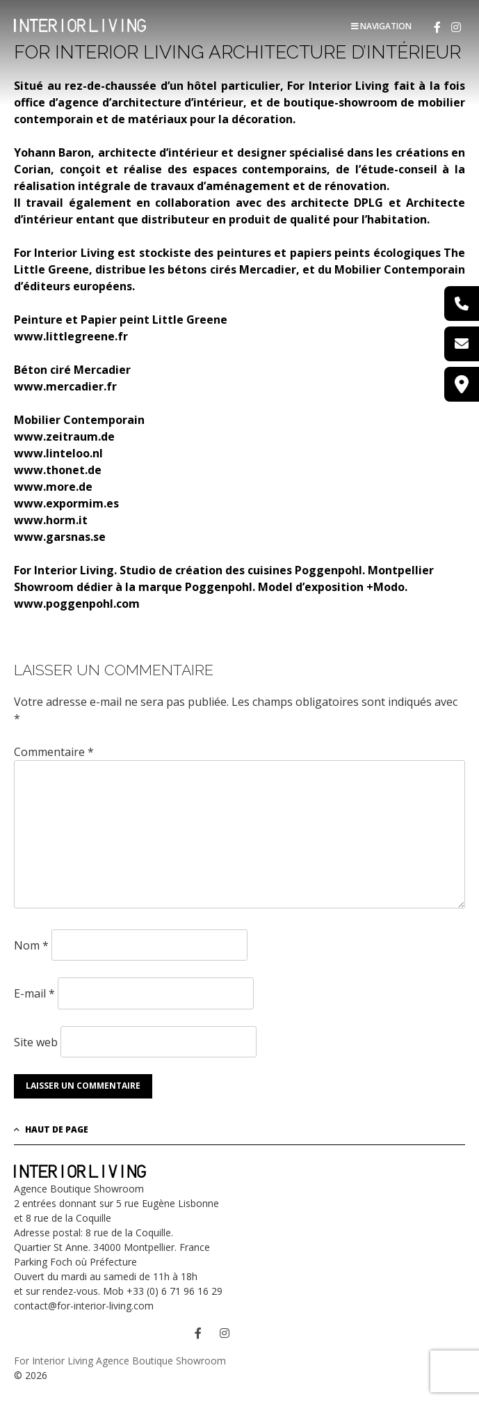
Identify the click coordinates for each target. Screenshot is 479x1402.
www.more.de (53, 486)
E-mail (34, 993)
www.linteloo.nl (58, 453)
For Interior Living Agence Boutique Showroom (120, 1360)
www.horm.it (51, 520)
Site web (36, 1041)
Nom (31, 945)
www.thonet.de (58, 470)
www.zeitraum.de (64, 436)
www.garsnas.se (60, 536)
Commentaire (54, 751)
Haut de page (51, 1129)
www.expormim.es (66, 503)
